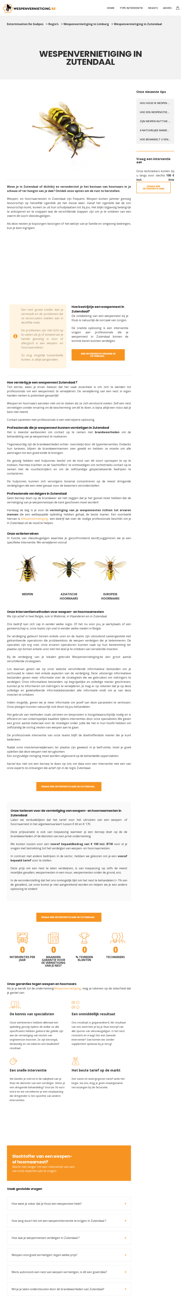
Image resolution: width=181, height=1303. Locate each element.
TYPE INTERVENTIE (131, 8)
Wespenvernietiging (67, 988)
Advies (167, 8)
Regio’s (153, 8)
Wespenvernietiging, (35, 519)
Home (110, 8)
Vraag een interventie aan (153, 187)
